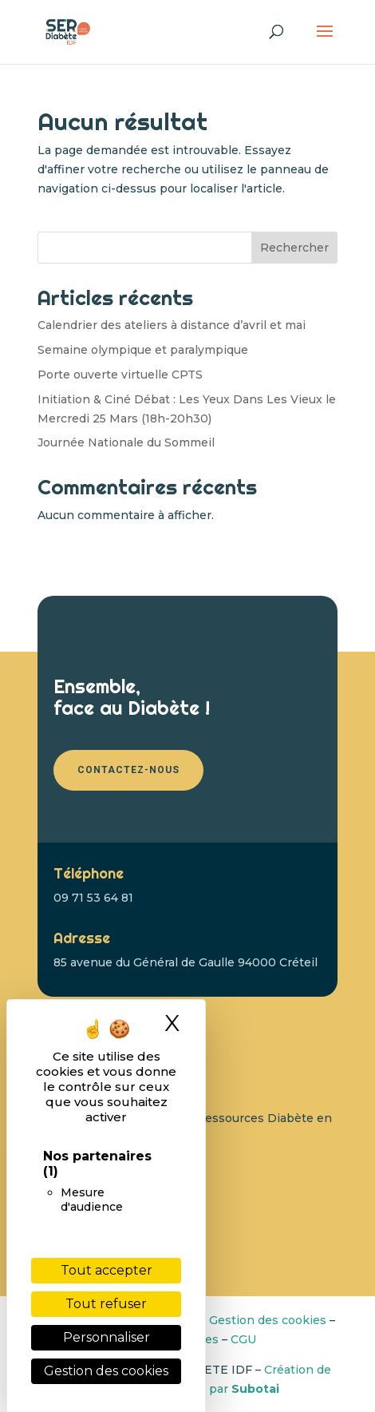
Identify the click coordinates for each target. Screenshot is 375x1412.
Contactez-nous (128, 769)
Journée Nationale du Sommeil (126, 442)
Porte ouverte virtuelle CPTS (120, 374)
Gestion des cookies (267, 1320)
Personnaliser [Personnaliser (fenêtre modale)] (106, 1337)
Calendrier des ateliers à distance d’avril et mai (172, 325)
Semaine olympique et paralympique (143, 350)
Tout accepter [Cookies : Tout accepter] (106, 1270)
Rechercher (294, 247)
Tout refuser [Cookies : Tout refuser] (106, 1303)
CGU (243, 1339)
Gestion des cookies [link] (106, 1370)
